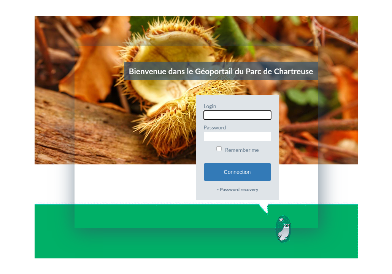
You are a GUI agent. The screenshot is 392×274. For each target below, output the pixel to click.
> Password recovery (237, 189)
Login (237, 111)
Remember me (237, 149)
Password (237, 132)
